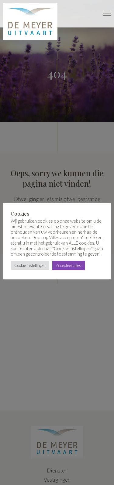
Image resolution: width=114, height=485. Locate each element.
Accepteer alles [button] (68, 265)
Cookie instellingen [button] (30, 265)
